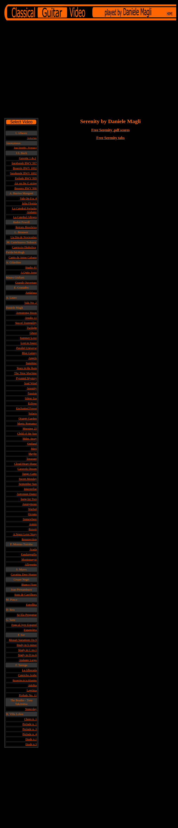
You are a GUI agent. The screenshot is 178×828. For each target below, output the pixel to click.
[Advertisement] (43, 70)
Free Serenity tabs (110, 138)
